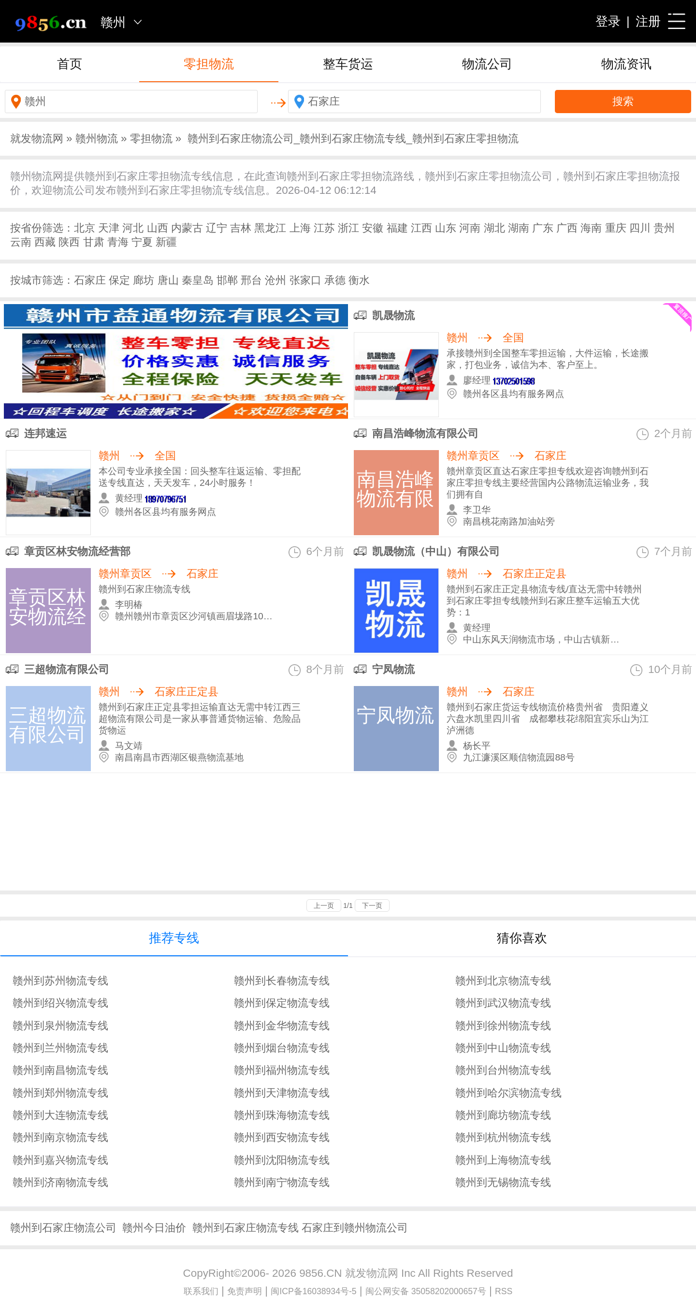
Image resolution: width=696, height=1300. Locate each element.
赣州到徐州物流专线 (503, 1026)
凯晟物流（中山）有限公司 (436, 551)
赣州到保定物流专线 (282, 1003)
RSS (503, 1291)
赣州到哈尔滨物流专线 (508, 1093)
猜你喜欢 (522, 938)
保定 (119, 280)
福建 (397, 228)
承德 (335, 280)
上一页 (324, 905)
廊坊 (143, 280)
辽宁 (216, 228)
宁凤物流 (393, 669)
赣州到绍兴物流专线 (60, 1003)
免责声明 (244, 1291)
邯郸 (227, 280)
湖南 (518, 228)
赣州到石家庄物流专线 (245, 1228)
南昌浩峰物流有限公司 (425, 433)
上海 (300, 228)
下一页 (372, 905)
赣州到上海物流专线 (503, 1160)
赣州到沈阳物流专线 (282, 1160)
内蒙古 (187, 228)
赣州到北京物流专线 (503, 981)
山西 (157, 228)
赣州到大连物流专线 (60, 1115)
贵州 (664, 228)
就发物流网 (36, 138)
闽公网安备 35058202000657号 (425, 1291)
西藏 (45, 242)
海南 (591, 228)
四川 (640, 228)
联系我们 (201, 1291)
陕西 (69, 242)
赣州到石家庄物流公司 (63, 1228)
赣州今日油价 (154, 1228)
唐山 (168, 280)
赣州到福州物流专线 (282, 1070)
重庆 (615, 228)
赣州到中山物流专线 (503, 1048)
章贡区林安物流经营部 (77, 551)
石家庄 (90, 280)
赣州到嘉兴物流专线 (60, 1160)
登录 (608, 21)
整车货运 (348, 64)
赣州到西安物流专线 (282, 1137)
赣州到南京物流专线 (60, 1137)
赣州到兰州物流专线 (60, 1048)
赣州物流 (96, 138)
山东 (445, 228)
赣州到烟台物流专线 (282, 1048)
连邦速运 (45, 433)
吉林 (240, 228)
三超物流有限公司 (66, 669)
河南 (469, 228)
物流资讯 (626, 64)
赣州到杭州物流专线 (503, 1137)
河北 (133, 228)
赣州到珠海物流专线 (282, 1115)
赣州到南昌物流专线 (60, 1070)
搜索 (623, 101)
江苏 (324, 228)
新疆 (166, 242)
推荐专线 (174, 938)
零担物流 (209, 64)
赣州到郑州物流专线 (60, 1093)
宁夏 (142, 242)
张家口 (305, 280)
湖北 (494, 228)
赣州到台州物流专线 (503, 1070)
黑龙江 (270, 228)
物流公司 (487, 64)
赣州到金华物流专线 (282, 1026)
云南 (20, 242)
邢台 (251, 280)
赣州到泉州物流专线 (60, 1026)
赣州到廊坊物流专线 (503, 1115)
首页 (69, 64)
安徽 (372, 228)
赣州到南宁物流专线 (282, 1182)
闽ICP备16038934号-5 (313, 1291)
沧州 (275, 280)
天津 (108, 228)
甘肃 (93, 242)
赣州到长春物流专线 (282, 981)
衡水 (359, 280)
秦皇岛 (198, 280)
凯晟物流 (393, 315)
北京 (84, 228)
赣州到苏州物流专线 (60, 981)
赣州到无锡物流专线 (503, 1182)
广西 (567, 228)
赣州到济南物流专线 (60, 1182)
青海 (118, 242)
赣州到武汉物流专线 (503, 1003)
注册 (648, 21)
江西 (421, 228)
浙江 (348, 228)
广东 (542, 228)
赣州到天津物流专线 (282, 1093)
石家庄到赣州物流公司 (355, 1228)
